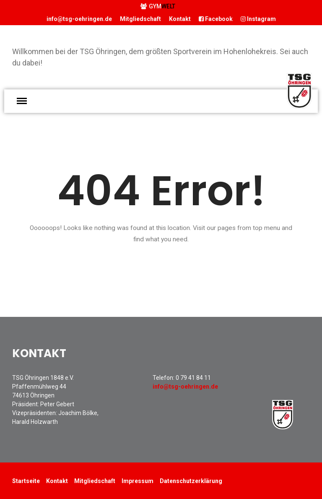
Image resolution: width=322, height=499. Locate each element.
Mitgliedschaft (140, 19)
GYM (157, 6)
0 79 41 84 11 (193, 377)
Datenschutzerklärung (191, 481)
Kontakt (180, 19)
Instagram (258, 19)
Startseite (26, 481)
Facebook (216, 19)
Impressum (137, 481)
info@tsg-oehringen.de (79, 19)
